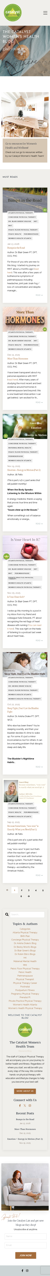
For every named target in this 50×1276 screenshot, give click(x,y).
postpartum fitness (25, 990)
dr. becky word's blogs (25, 947)
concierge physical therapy (22, 217)
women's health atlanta (20, 238)
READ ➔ (39, 295)
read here (12, 379)
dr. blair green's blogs (20, 221)
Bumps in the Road (16, 247)
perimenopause (31, 234)
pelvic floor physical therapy (23, 230)
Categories (25, 929)
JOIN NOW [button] (26, 1255)
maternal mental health (20, 448)
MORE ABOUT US (25, 1091)
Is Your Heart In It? (16, 596)
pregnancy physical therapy (25, 994)
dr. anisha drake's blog (20, 686)
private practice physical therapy (21, 578)
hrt (35, 221)
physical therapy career (25, 983)
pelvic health (15, 234)
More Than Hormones (17, 358)
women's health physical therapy (25, 587)
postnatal (25, 986)
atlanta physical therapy (21, 213)
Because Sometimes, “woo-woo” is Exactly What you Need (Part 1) (22, 827)
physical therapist (25, 979)
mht (10, 225)
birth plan (25, 936)
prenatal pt (25, 997)
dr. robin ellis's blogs (25, 954)
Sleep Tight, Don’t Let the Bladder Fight (23, 709)
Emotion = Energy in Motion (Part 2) (23, 469)
